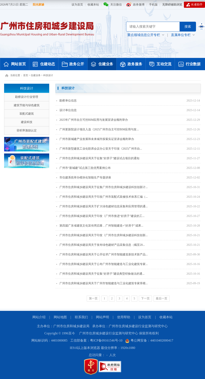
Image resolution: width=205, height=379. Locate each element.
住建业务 (102, 64)
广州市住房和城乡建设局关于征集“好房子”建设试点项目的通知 (97, 158)
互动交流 (160, 64)
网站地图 (60, 317)
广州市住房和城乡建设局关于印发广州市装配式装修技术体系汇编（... (102, 196)
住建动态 (44, 64)
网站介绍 (39, 317)
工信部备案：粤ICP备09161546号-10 (96, 340)
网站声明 (102, 317)
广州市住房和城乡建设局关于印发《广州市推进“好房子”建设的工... (100, 216)
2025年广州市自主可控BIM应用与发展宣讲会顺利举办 (92, 119)
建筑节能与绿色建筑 (27, 105)
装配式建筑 (26, 113)
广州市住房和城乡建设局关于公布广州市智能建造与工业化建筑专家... (102, 264)
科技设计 (48, 75)
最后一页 (161, 298)
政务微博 (139, 4)
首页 (25, 75)
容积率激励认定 (27, 130)
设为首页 (77, 4)
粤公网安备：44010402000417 (149, 340)
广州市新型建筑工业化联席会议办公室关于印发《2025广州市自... (99, 148)
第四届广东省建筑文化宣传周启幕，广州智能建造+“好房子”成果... (99, 225)
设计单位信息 (66, 110)
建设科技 (26, 122)
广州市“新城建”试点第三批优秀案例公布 (83, 167)
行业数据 (189, 64)
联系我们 (81, 317)
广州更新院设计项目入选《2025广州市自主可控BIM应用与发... (97, 129)
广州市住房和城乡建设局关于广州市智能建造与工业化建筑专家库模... (102, 283)
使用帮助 (123, 317)
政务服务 (131, 64)
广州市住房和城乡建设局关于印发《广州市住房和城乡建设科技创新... (102, 235)
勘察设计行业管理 (26, 96)
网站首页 (15, 64)
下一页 (145, 298)
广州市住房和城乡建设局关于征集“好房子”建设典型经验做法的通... (100, 273)
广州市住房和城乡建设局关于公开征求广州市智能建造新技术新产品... (102, 254)
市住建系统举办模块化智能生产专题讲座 (83, 177)
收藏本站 (93, 4)
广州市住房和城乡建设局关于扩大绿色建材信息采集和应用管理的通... (102, 206)
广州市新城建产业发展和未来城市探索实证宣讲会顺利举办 (95, 139)
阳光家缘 (38, 4)
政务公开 (73, 64)
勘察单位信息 (66, 100)
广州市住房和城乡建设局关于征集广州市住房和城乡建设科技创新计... (102, 187)
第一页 (93, 298)
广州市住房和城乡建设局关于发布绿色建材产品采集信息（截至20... (100, 244)
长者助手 (194, 5)
